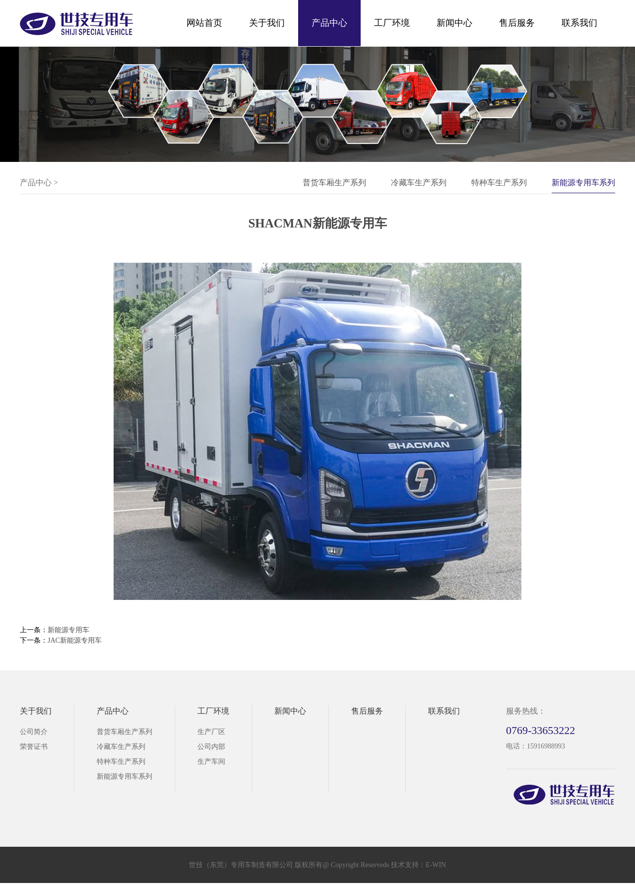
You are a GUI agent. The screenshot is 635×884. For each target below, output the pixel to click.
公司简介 (34, 732)
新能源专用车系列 (583, 182)
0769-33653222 (540, 730)
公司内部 (211, 746)
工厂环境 (392, 23)
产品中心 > (39, 182)
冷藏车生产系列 (418, 182)
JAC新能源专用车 (75, 640)
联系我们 (579, 23)
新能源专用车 (68, 630)
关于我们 (267, 23)
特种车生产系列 (499, 182)
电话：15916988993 (535, 746)
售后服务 (517, 23)
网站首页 (204, 23)
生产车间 (211, 761)
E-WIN (436, 865)
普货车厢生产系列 (334, 182)
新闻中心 (454, 23)
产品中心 (329, 23)
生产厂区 (211, 732)
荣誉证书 (34, 746)
